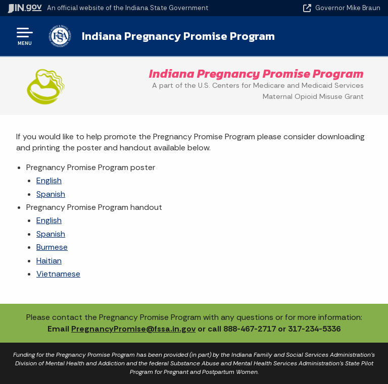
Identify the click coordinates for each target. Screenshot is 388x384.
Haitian (49, 260)
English (49, 180)
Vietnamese (58, 273)
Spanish (50, 194)
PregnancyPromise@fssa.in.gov (133, 328)
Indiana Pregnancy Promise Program (178, 35)
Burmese (52, 247)
